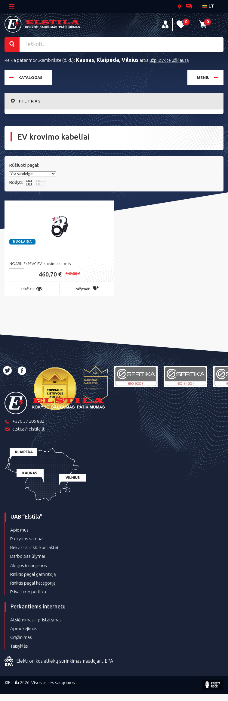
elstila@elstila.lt (25, 429)
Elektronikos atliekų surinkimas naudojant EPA (59, 661)
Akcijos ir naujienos (28, 565)
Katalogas (25, 77)
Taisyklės (19, 646)
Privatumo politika (28, 591)
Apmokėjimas (23, 628)
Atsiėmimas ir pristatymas (36, 619)
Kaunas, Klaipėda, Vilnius (107, 60)
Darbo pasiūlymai (27, 556)
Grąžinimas (21, 637)
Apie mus (19, 529)
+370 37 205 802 (24, 421)
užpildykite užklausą (169, 60)
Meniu (208, 77)
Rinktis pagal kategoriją (33, 583)
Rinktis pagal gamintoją (33, 574)
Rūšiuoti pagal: (24, 165)
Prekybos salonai (26, 538)
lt (208, 5)
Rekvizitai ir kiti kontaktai (34, 547)
